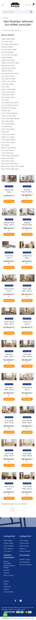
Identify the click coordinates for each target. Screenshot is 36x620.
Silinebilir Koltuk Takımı (8, 68)
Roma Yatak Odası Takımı (9, 422)
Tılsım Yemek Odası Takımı (10, 169)
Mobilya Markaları (7, 71)
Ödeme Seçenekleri (7, 562)
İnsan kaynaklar (24, 562)
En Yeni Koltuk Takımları (9, 113)
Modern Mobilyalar (7, 52)
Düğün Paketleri (25, 551)
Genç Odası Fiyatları (7, 76)
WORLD (6, 581)
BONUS (6, 589)
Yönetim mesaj (24, 559)
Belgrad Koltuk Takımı (27, 191)
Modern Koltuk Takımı (8, 89)
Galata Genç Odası (27, 257)
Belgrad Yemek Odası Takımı (27, 224)
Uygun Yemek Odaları (8, 116)
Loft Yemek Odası (7, 153)
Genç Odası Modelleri (8, 79)
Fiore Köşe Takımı (9, 257)
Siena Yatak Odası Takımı (9, 455)
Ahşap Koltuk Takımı (8, 65)
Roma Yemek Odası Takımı (27, 422)
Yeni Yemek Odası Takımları (10, 118)
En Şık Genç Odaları (7, 134)
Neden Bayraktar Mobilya (9, 566)
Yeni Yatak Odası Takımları (10, 44)
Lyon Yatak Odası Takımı (9, 388)
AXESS (6, 584)
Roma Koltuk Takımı (8, 97)
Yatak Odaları (8, 540)
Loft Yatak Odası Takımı (9, 355)
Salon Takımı (5, 87)
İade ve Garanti (9, 575)
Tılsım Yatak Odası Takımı (9, 163)
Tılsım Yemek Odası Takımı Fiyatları (12, 166)
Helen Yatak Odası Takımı (27, 290)
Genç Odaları (23, 540)
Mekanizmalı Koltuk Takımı (10, 63)
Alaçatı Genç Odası (7, 158)
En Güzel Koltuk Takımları (9, 105)
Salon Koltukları (9, 546)
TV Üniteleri (7, 551)
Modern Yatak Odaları (8, 148)
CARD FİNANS (8, 592)
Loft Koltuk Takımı (7, 150)
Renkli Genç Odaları (7, 137)
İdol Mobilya (5, 145)
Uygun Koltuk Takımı (8, 92)
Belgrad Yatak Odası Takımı (9, 224)
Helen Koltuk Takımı (8, 129)
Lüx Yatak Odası (6, 126)
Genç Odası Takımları (8, 140)
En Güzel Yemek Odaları (9, 55)
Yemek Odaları (8, 543)
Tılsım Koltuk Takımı (7, 161)
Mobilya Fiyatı (5, 110)
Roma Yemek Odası (8, 142)
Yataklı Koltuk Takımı (8, 60)
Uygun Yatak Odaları (8, 39)
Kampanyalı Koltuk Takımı (10, 73)
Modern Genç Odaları (8, 81)
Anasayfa (5, 18)
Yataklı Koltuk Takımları (9, 108)
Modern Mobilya (6, 57)
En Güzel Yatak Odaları (8, 49)
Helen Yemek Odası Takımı (9, 323)
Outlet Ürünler (24, 543)
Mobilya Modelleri (7, 47)
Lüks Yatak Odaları (7, 84)
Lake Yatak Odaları (7, 121)
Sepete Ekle (9, 201)
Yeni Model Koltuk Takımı (9, 102)
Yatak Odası (5, 132)
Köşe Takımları (8, 548)
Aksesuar (22, 548)
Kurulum (6, 570)
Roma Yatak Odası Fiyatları (10, 156)
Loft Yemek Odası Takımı (27, 355)
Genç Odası (5, 100)
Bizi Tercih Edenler (25, 565)
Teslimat (6, 573)
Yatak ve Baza (24, 546)
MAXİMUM (7, 586)
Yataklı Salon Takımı (7, 95)
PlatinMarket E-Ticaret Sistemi (12, 618)
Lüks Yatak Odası (7, 41)
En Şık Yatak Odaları (7, 124)
